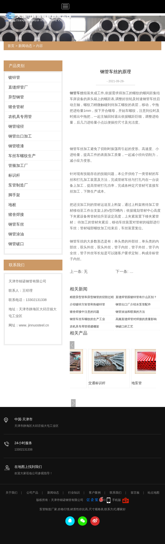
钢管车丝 (16, 224)
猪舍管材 (16, 107)
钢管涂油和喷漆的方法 (130, 311)
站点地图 (153, 492)
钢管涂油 (16, 234)
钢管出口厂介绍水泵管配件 (133, 304)
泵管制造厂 (18, 185)
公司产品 (32, 492)
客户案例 (95, 492)
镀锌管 (14, 77)
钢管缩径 (16, 126)
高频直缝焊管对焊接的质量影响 (136, 319)
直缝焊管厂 (18, 87)
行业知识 (74, 492)
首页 (11, 46)
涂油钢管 (81, 383)
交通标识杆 (126, 383)
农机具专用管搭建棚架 (84, 326)
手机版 (116, 500)
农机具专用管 (20, 117)
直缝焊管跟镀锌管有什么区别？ (136, 297)
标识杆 (14, 175)
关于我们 (11, 492)
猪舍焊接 (16, 214)
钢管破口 (16, 244)
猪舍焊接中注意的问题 (84, 311)
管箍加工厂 (18, 165)
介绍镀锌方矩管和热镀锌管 (87, 304)
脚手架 (14, 195)
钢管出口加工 (20, 136)
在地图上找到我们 (28, 467)
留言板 (135, 492)
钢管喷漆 (16, 146)
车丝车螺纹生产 (22, 156)
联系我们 (115, 492)
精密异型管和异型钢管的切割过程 (92, 297)
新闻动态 (25, 46)
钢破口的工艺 (124, 326)
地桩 (12, 205)
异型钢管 (16, 97)
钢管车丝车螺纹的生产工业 (87, 319)
